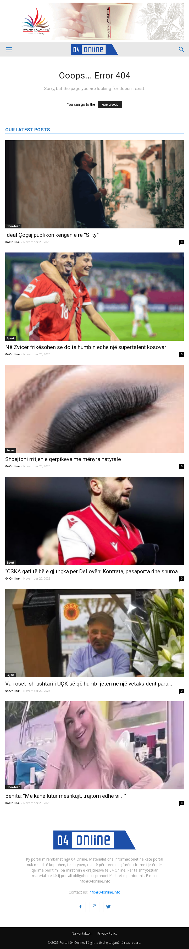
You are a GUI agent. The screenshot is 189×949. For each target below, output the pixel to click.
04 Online (12, 242)
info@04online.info (104, 892)
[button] (181, 49)
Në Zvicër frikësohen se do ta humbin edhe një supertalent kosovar (85, 347)
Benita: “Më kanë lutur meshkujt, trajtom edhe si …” (65, 796)
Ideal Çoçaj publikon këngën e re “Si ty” (52, 235)
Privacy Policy (107, 933)
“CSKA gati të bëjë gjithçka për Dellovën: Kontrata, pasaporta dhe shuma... (93, 571)
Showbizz (13, 226)
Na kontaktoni (82, 933)
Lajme (10, 675)
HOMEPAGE (110, 104)
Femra (11, 450)
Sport (10, 338)
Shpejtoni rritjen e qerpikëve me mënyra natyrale (63, 459)
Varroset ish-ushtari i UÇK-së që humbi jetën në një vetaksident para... (88, 684)
